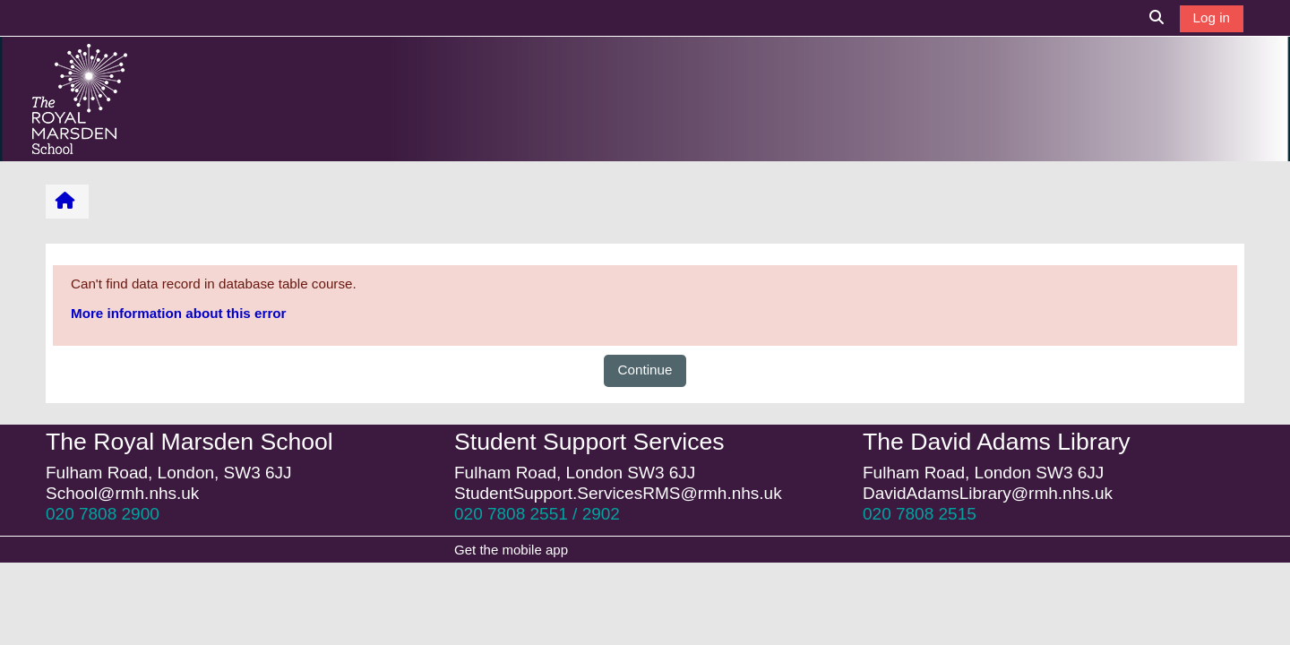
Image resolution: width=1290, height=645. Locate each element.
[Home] (79, 98)
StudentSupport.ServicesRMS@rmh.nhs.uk (618, 493)
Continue (645, 369)
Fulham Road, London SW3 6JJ (574, 472)
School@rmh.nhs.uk (122, 493)
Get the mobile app (511, 549)
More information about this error (178, 313)
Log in (1211, 17)
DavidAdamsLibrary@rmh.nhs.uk (988, 493)
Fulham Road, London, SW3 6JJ (169, 472)
